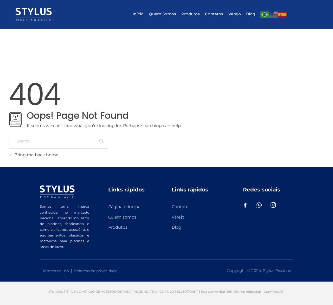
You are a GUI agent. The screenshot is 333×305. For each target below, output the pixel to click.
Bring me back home (34, 154)
